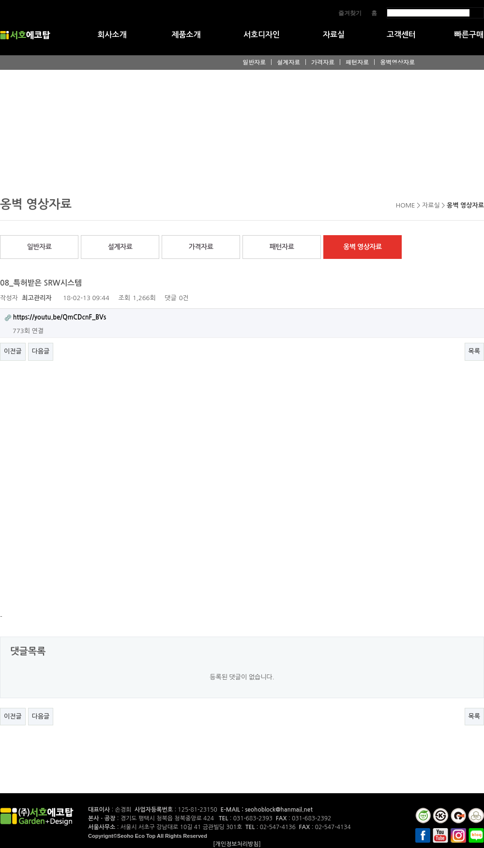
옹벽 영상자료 (362, 246)
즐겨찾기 (350, 13)
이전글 (13, 351)
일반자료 (254, 62)
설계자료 (288, 62)
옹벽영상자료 (397, 62)
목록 (474, 351)
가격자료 (322, 62)
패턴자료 (357, 62)
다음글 (41, 351)
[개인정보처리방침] (237, 844)
